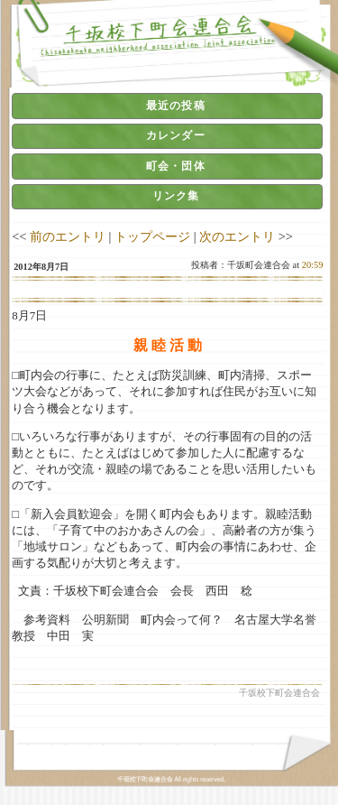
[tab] (167, 105)
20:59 (313, 265)
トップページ (152, 236)
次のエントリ (237, 236)
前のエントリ (67, 236)
